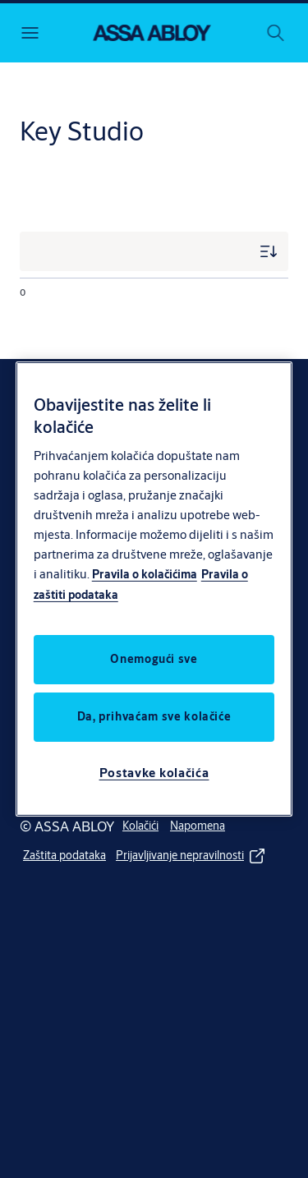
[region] (154, 589)
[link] (140, 826)
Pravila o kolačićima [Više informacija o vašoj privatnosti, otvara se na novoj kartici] (144, 574)
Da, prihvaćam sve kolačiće (154, 716)
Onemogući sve (153, 658)
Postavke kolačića (154, 772)
